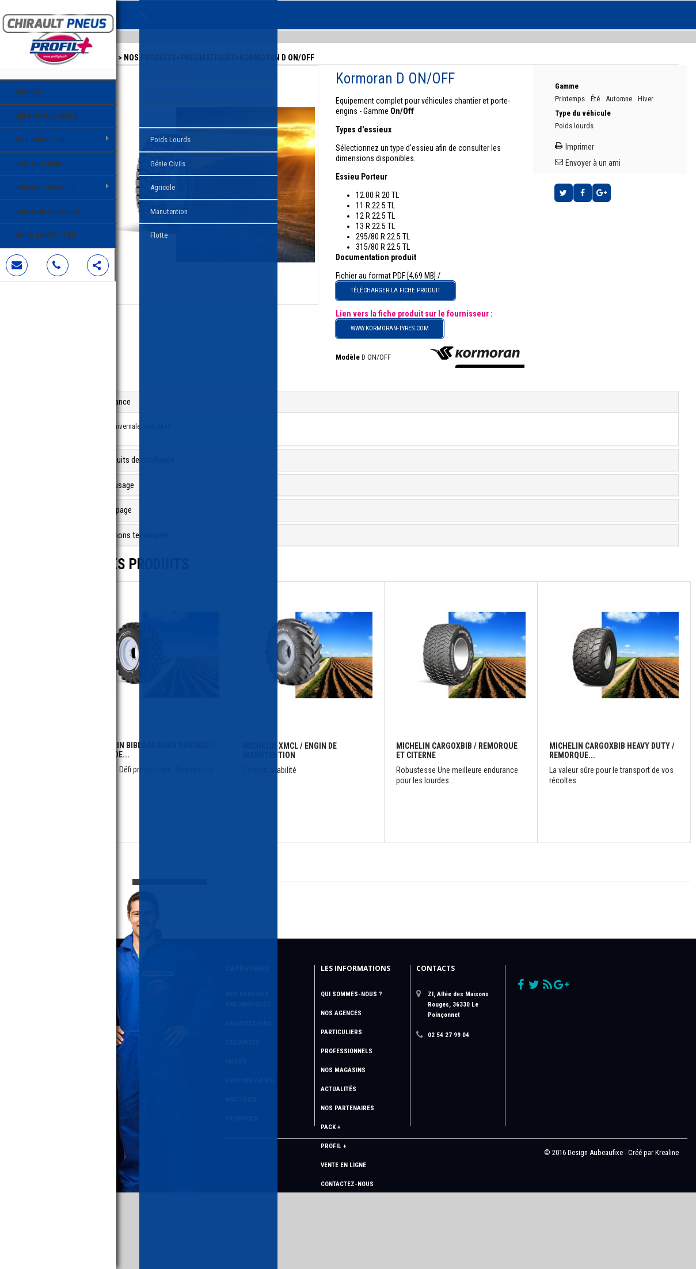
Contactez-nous (380, 1169)
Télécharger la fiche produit (428, 276)
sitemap (367, 1188)
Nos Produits (39, 139)
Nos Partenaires (381, 1093)
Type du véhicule (597, 109)
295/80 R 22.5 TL (415, 222)
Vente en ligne (377, 1150)
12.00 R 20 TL (409, 180)
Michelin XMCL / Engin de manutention (328, 719)
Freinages (283, 1104)
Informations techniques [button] (184, 521)
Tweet (577, 191)
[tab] (406, 387)
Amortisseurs (290, 1009)
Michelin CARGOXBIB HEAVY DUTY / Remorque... (604, 719)
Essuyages (284, 1028)
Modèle (380, 342)
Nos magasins (376, 1056)
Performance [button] (164, 387)
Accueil (28, 91)
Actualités (372, 1075)
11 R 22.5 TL (407, 191)
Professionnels (44, 187)
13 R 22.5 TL (407, 211)
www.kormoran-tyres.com (422, 314)
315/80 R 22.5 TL (415, 232)
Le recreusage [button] (166, 471)
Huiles (277, 1047)
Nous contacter (44, 235)
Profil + (366, 1131)
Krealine (667, 1229)
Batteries (282, 1085)
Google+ (615, 191)
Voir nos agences (46, 211)
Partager (596, 191)
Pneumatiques (263, 43)
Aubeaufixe (606, 1229)
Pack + (364, 1112)
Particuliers (38, 163)
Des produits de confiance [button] (186, 446)
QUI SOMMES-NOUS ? (385, 980)
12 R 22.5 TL (407, 201)
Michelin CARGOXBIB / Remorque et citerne (458, 719)
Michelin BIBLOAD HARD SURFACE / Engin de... (189, 719)
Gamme (581, 72)
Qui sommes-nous (46, 116)
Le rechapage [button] (165, 496)
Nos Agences (374, 999)
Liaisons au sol (292, 1066)
